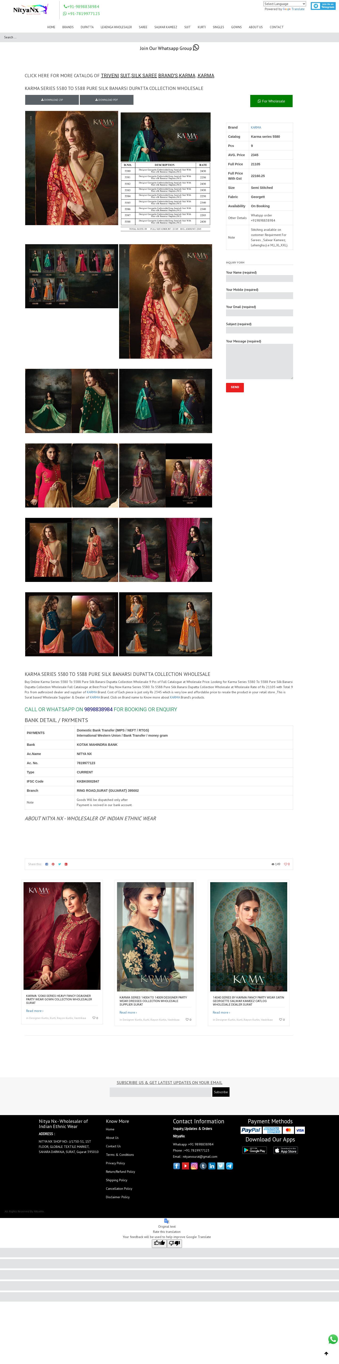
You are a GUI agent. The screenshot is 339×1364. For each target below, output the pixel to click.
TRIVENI (110, 75)
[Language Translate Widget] (284, 3)
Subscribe (221, 1092)
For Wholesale (271, 101)
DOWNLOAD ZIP (52, 99)
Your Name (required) (259, 276)
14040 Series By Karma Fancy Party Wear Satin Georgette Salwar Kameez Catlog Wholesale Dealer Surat (248, 1001)
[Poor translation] (174, 1243)
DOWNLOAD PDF (106, 99)
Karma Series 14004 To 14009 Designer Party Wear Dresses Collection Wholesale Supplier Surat (153, 1001)
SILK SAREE (144, 75)
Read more (34, 1011)
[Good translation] (159, 1243)
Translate (294, 9)
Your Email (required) (259, 310)
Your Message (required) (259, 359)
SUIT (125, 75)
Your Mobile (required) (259, 293)
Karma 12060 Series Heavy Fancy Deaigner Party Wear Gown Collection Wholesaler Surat (59, 999)
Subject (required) (259, 327)
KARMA (187, 75)
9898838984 (98, 709)
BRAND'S (168, 75)
